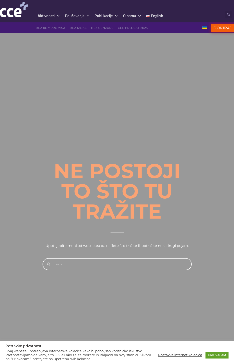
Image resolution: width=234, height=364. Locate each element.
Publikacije (106, 16)
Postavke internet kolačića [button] (180, 355)
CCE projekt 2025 (133, 28)
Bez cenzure (102, 28)
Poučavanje (77, 16)
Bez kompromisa (50, 28)
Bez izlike (78, 28)
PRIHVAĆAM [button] (217, 355)
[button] (228, 14)
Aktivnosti (49, 16)
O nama (132, 16)
